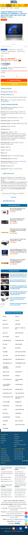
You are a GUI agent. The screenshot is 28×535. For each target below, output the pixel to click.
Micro (4, 348)
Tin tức (14, 5)
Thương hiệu (17, 436)
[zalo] (26, 516)
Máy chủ (4, 333)
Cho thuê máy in (6, 379)
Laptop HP (17, 8)
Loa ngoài (18, 367)
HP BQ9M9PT (3, 51)
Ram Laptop (5, 371)
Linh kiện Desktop (20, 359)
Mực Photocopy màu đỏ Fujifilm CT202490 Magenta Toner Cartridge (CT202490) (17, 261)
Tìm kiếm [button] (8, 5)
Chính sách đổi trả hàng (19, 456)
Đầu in (4, 424)
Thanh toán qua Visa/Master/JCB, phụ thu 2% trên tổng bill (13, 68)
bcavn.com (3, 462)
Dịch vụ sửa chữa (20, 424)
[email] (26, 520)
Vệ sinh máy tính (7, 393)
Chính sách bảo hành (18, 454)
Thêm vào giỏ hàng (14, 80)
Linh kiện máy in (6, 340)
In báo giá (14, 84)
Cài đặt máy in (19, 384)
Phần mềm (5, 428)
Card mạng (18, 413)
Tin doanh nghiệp (4, 454)
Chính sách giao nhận (18, 452)
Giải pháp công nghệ (5, 458)
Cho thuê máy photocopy (6, 385)
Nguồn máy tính (19, 340)
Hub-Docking (18, 344)
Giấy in (17, 336)
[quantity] (16, 76)
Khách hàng (3, 440)
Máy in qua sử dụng (20, 351)
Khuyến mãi (16, 442)
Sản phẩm (16, 438)
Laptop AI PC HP (20, 49)
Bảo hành (17, 348)
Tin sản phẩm (3, 451)
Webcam (17, 375)
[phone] (26, 513)
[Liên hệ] (26, 523)
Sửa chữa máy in (19, 393)
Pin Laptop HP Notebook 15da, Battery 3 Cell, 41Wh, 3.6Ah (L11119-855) (17, 220)
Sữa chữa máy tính (7, 397)
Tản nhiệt (5, 420)
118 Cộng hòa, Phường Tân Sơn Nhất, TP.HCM (16, 97)
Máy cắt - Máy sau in (20, 328)
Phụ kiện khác (6, 417)
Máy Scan (5, 324)
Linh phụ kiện (6, 402)
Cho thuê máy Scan (19, 380)
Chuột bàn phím (19, 409)
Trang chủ (3, 8)
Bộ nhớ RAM (5, 405)
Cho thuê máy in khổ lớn (19, 397)
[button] (12, 44)
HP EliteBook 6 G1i (12, 49)
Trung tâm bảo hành (18, 440)
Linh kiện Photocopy (5, 367)
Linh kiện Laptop (7, 359)
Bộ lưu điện (5, 336)
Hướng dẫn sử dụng (5, 456)
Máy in (4, 316)
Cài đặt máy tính (7, 389)
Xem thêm (14, 197)
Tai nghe (17, 417)
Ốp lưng (4, 344)
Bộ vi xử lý (5, 413)
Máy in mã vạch (19, 333)
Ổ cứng (4, 409)
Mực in (17, 316)
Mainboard (18, 402)
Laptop (11, 8)
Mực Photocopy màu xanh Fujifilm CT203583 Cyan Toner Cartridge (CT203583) (18, 230)
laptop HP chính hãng (5, 53)
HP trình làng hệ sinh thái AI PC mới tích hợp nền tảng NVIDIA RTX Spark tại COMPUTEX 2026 (18, 287)
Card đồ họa (18, 405)
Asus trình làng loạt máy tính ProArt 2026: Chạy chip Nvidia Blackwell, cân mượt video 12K (18, 293)
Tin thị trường (3, 452)
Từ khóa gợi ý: (4, 49)
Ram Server (5, 375)
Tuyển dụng (3, 438)
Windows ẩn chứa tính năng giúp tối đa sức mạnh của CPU (18, 304)
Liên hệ (2, 442)
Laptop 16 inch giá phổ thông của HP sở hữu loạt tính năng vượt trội (18, 280)
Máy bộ (4, 320)
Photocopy (5, 328)
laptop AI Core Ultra (21, 51)
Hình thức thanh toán (18, 451)
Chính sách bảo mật (18, 458)
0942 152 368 (15, 517)
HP (7, 8)
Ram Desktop (18, 371)
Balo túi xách (19, 420)
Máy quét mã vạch (20, 355)
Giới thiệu (3, 436)
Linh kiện (5, 351)
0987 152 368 (8, 477)
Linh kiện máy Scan (20, 363)
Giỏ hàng (25, 5)
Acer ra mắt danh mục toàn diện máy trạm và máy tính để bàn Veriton (17, 299)
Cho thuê (5, 355)
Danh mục (3, 5)
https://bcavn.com (8, 481)
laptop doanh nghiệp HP (12, 51)
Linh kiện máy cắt (7, 363)
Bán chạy (4, 19)
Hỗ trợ (19, 5)
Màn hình (17, 324)
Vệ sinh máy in (19, 389)
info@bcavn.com (10, 94)
